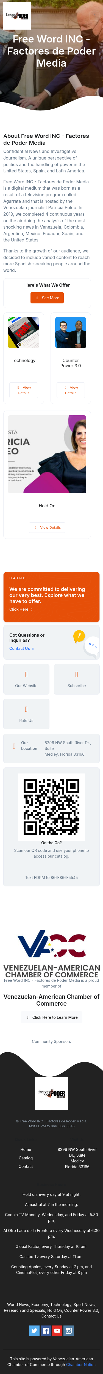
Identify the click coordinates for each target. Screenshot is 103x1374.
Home (25, 1149)
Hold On (47, 505)
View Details (23, 390)
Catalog (26, 1158)
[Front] (18, 16)
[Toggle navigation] (94, 16)
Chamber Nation (81, 1364)
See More (47, 297)
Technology (23, 360)
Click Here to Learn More (51, 1017)
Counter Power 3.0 (70, 363)
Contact (26, 1166)
